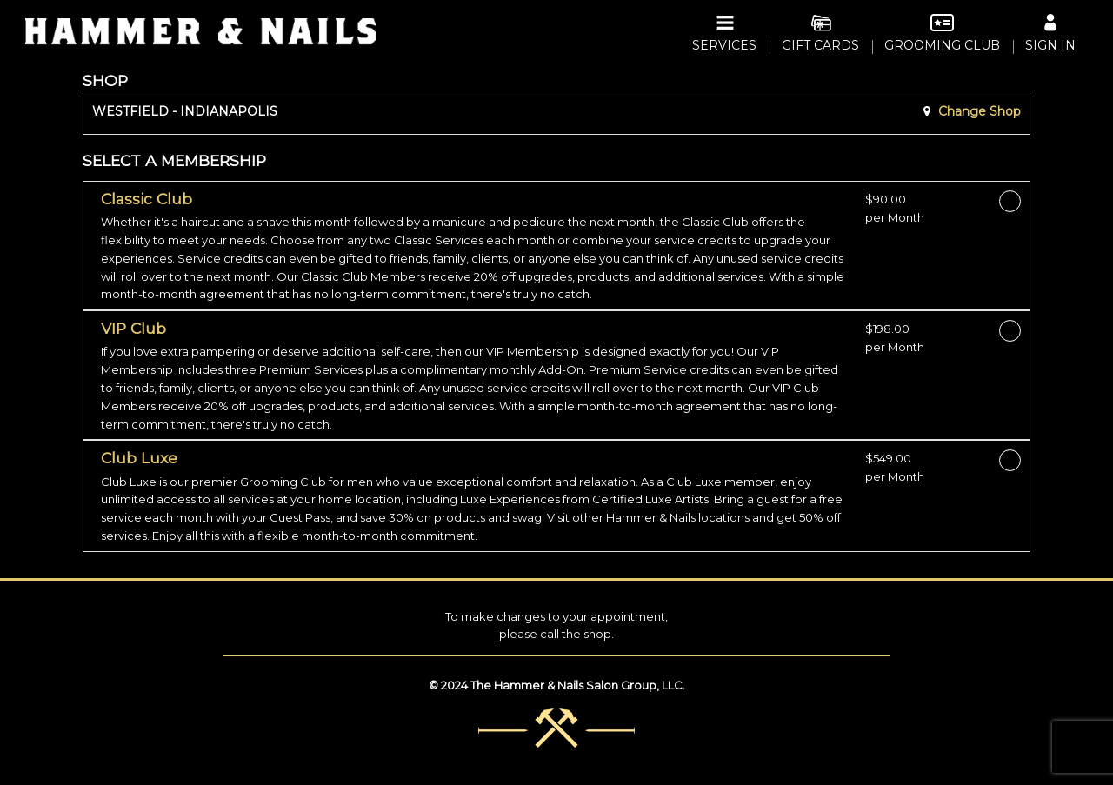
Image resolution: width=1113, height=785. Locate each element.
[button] (476, 246)
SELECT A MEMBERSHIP (174, 160)
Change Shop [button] (978, 111)
